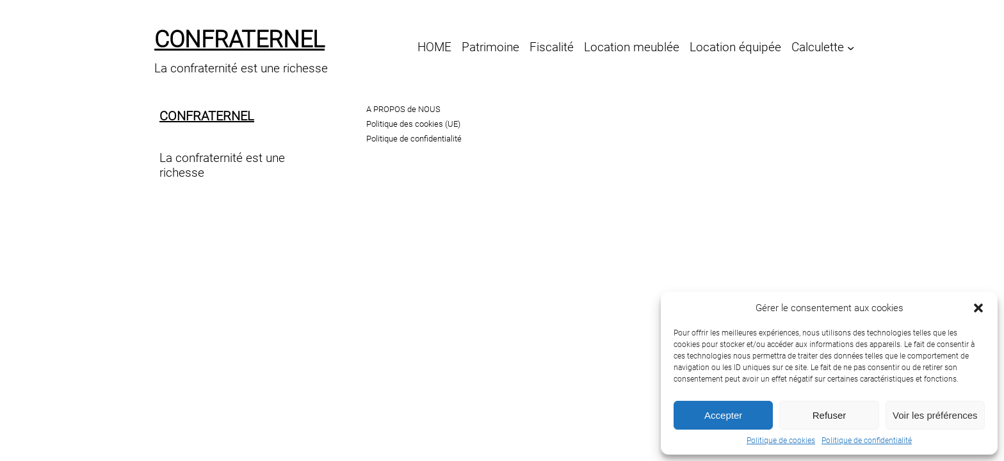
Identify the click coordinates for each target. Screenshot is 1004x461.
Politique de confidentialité (867, 440)
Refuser (829, 415)
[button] (978, 308)
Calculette (817, 47)
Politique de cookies (781, 440)
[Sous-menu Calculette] (850, 47)
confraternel (239, 39)
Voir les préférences (935, 415)
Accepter (723, 415)
